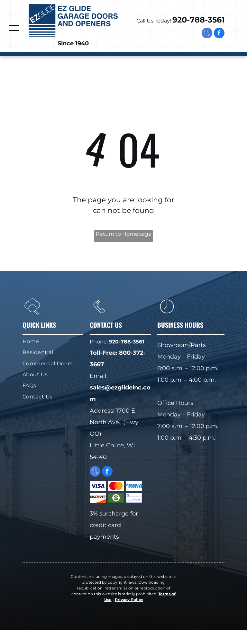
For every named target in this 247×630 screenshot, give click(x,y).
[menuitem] (50, 341)
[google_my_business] (207, 34)
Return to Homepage (123, 234)
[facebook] (219, 34)
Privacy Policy (129, 599)
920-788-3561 (198, 19)
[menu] (14, 28)
